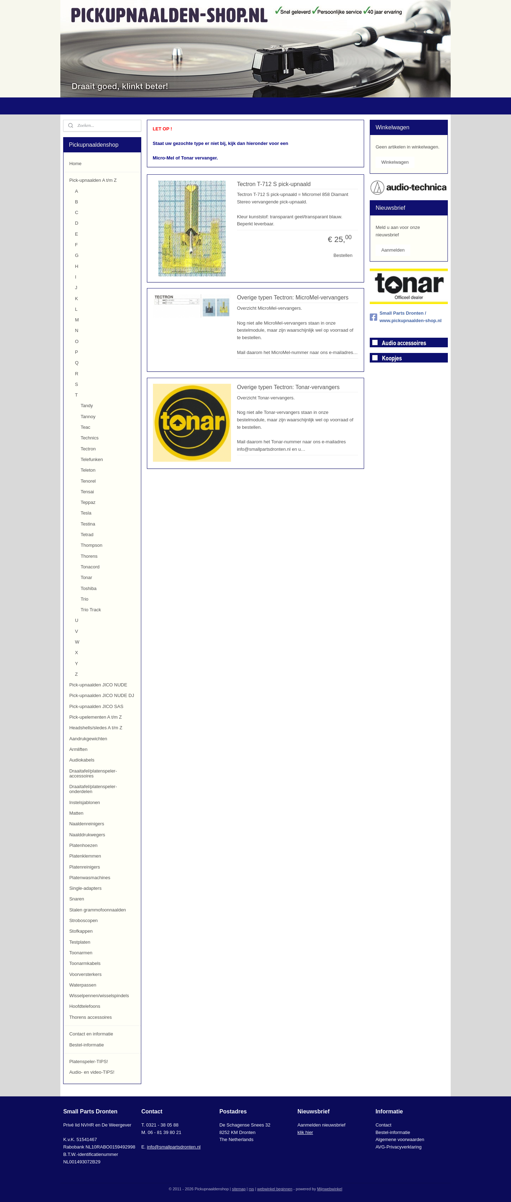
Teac (85, 427)
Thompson (91, 545)
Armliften (78, 749)
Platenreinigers (84, 867)
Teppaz (88, 502)
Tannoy (88, 416)
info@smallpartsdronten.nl (173, 1147)
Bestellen (342, 255)
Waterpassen (82, 985)
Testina (88, 524)
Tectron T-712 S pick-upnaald (274, 184)
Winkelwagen (394, 162)
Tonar (86, 577)
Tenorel (88, 481)
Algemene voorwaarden (399, 1139)
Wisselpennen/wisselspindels (99, 995)
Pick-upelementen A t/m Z (95, 717)
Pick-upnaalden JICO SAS (96, 706)
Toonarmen (80, 952)
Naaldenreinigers (86, 823)
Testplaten (79, 942)
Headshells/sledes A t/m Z (95, 727)
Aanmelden (393, 250)
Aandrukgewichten (88, 738)
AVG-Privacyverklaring (398, 1147)
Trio (84, 599)
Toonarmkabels (84, 963)
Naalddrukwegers (87, 834)
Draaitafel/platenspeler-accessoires (93, 773)
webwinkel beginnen (274, 1189)
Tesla (86, 513)
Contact (383, 1125)
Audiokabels (81, 760)
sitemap (239, 1189)
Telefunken (92, 459)
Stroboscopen (83, 920)
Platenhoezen (83, 845)
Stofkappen (81, 931)
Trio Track (91, 609)
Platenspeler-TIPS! (88, 1061)
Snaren (76, 899)
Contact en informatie (91, 1034)
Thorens (89, 556)
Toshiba (89, 588)
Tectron (88, 448)
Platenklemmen (85, 856)
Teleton (88, 470)
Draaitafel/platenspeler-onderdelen (93, 789)
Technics (90, 437)
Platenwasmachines (89, 877)
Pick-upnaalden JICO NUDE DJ (101, 695)
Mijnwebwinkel (329, 1189)
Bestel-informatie (86, 1044)
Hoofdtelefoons (84, 1006)
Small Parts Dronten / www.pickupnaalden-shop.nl (405, 316)
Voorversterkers (85, 974)
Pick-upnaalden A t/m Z (93, 180)
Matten (76, 813)
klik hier (305, 1132)
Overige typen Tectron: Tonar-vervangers (288, 387)
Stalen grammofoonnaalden (97, 909)
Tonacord (90, 566)
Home (75, 163)
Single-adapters (85, 888)
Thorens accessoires (90, 1017)
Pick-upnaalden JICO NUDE (98, 684)
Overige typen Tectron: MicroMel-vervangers (292, 297)
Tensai (87, 491)
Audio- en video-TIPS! (91, 1072)
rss (251, 1189)
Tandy (87, 405)
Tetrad (87, 534)
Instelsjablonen (84, 802)
